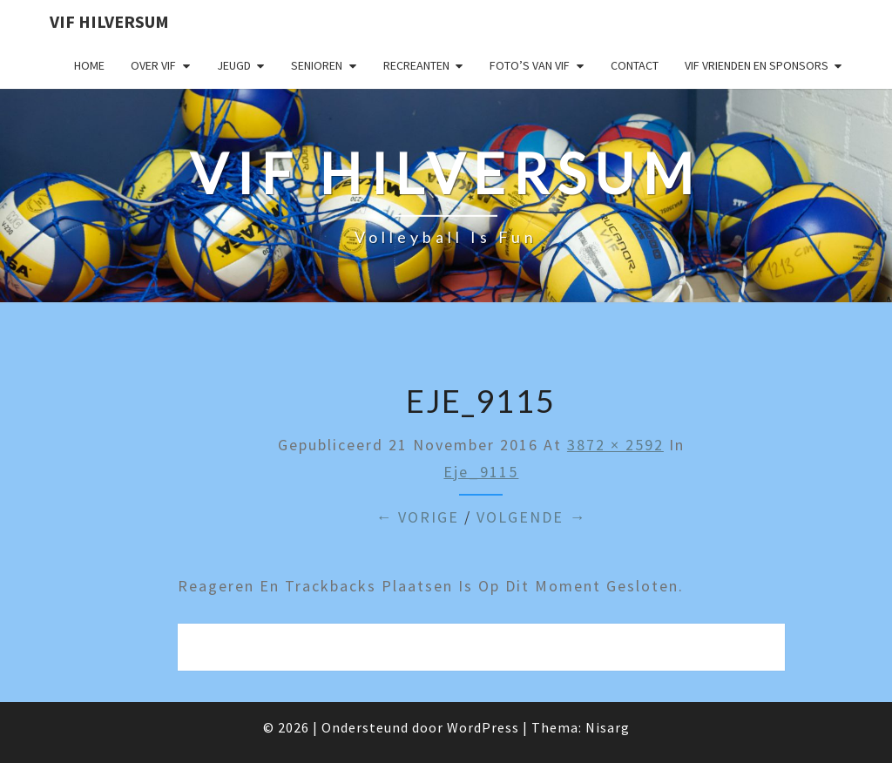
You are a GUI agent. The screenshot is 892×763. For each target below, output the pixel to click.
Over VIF (153, 65)
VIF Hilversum (109, 21)
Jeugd (234, 65)
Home (89, 65)
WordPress (483, 727)
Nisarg (607, 727)
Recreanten (416, 65)
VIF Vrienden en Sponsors (756, 65)
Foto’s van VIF (530, 65)
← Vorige (417, 517)
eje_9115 (480, 472)
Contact (635, 65)
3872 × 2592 (615, 445)
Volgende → (531, 517)
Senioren (316, 65)
